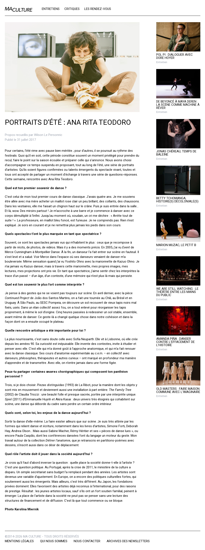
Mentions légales (19, 541)
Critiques (72, 9)
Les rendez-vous (97, 9)
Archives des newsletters (128, 541)
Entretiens (51, 9)
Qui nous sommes (53, 541)
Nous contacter (87, 541)
